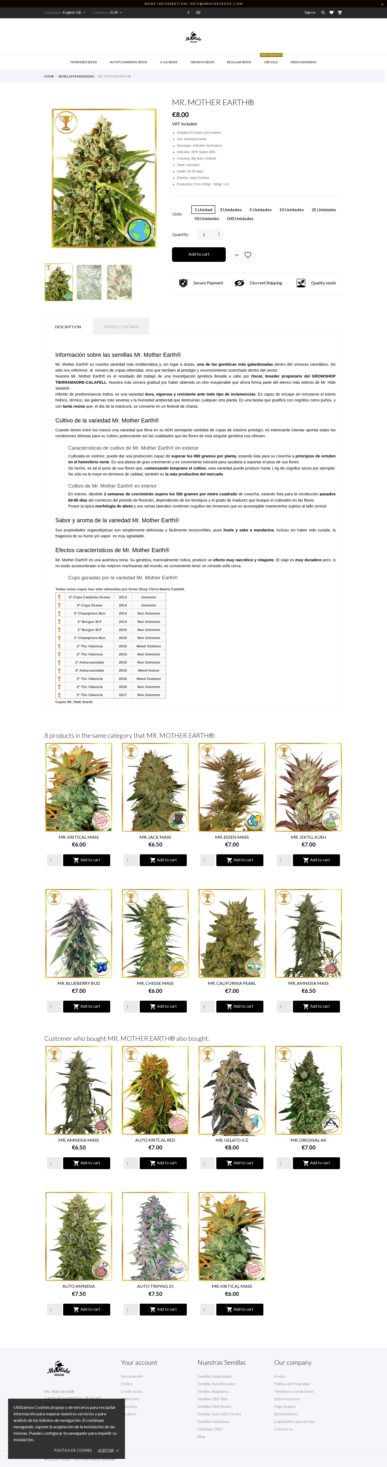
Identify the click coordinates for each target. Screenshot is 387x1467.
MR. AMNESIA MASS (308, 983)
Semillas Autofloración (216, 1383)
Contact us (283, 1429)
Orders (127, 1383)
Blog (201, 1436)
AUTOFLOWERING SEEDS (128, 62)
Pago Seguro (285, 1406)
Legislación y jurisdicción (294, 1421)
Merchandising (304, 62)
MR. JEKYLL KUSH (308, 837)
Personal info (132, 1376)
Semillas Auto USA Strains (219, 1414)
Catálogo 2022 (210, 1429)
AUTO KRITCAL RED (155, 1139)
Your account (139, 1362)
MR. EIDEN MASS (232, 837)
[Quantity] (54, 860)
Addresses (130, 1399)
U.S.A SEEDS (168, 62)
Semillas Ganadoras (214, 1421)
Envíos (279, 1376)
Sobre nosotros (287, 1399)
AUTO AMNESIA (78, 1286)
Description (68, 327)
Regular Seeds (239, 62)
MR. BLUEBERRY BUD (78, 983)
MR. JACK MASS (155, 837)
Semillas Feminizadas (215, 1376)
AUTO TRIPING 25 (155, 1286)
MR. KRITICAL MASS (79, 837)
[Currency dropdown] (116, 12)
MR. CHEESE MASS (155, 983)
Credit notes (131, 1391)
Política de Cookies (73, 1450)
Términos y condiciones (294, 1391)
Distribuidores (286, 1414)
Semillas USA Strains (215, 1406)
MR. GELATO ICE (232, 1139)
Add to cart (198, 253)
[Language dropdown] (74, 12)
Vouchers (129, 1406)
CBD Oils (271, 59)
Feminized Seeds (83, 62)
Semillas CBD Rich (213, 1399)
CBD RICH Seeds (202, 62)
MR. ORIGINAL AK (309, 1139)
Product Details (121, 327)
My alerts (129, 1414)
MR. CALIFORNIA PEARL (232, 983)
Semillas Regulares (213, 1391)
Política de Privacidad (292, 1383)
